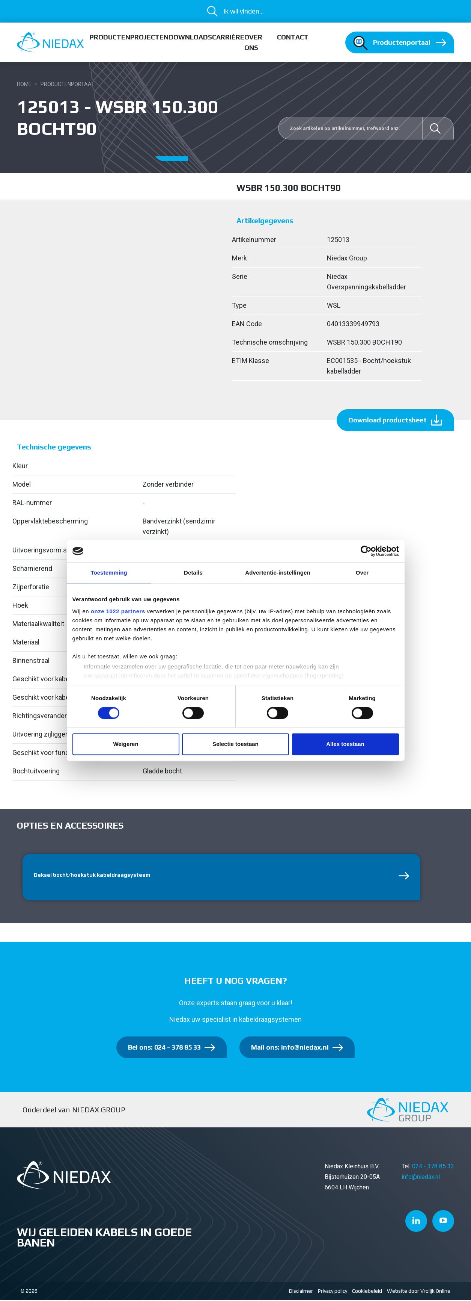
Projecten (149, 37)
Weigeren (125, 744)
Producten (110, 37)
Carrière (228, 37)
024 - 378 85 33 (433, 1167)
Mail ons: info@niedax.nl (290, 1049)
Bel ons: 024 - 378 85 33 (164, 1049)
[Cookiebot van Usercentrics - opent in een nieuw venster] (366, 551)
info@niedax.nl (421, 1178)
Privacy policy (332, 1292)
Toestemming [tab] (108, 572)
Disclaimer (301, 1292)
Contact (292, 37)
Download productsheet (387, 420)
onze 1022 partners (118, 611)
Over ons (253, 42)
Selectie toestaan (235, 744)
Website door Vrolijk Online (418, 1292)
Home (24, 84)
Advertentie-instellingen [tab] (277, 572)
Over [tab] (362, 572)
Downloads (190, 37)
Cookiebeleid (367, 1292)
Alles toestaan (345, 744)
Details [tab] (193, 572)
